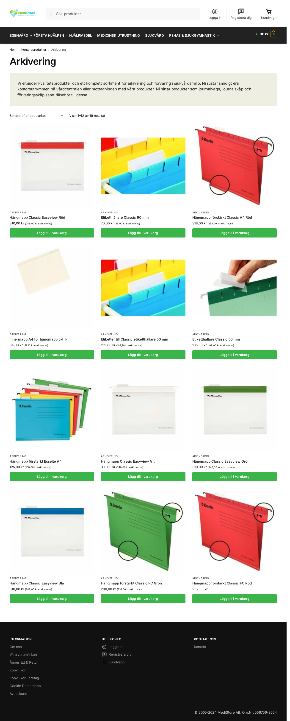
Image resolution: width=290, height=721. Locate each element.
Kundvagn (268, 14)
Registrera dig (241, 14)
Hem (13, 47)
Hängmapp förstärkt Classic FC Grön (131, 580)
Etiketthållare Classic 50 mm (216, 337)
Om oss (16, 644)
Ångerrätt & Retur (24, 659)
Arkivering (18, 210)
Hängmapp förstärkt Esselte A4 (36, 459)
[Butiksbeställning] (37, 113)
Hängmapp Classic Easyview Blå (37, 580)
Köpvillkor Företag (24, 675)
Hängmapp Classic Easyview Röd (37, 215)
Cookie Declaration (25, 683)
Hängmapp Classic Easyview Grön (220, 459)
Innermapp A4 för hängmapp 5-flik (38, 337)
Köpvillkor (18, 667)
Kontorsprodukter (33, 47)
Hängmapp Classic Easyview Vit (128, 459)
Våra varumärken (23, 652)
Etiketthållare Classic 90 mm (125, 215)
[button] (266, 34)
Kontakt (200, 644)
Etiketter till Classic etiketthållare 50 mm (134, 337)
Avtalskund (18, 691)
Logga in (214, 14)
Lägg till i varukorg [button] (52, 230)
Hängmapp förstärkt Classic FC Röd (222, 580)
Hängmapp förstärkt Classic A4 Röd (222, 215)
